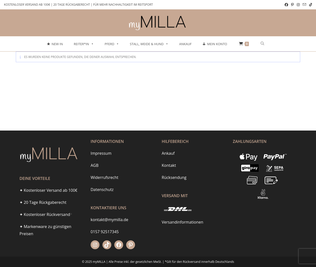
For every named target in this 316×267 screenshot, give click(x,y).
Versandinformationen (182, 222)
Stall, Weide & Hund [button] (149, 44)
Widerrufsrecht (104, 177)
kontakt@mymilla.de (109, 219)
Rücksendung (174, 177)
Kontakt (169, 165)
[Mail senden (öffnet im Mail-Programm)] (304, 4)
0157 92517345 (105, 231)
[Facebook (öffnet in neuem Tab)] (286, 4)
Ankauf (185, 44)
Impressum (101, 153)
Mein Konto (217, 44)
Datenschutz (102, 189)
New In (57, 44)
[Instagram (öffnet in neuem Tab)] (298, 4)
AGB (95, 165)
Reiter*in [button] (84, 44)
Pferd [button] (112, 44)
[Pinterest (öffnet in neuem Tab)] (292, 4)
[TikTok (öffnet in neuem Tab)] (310, 4)
